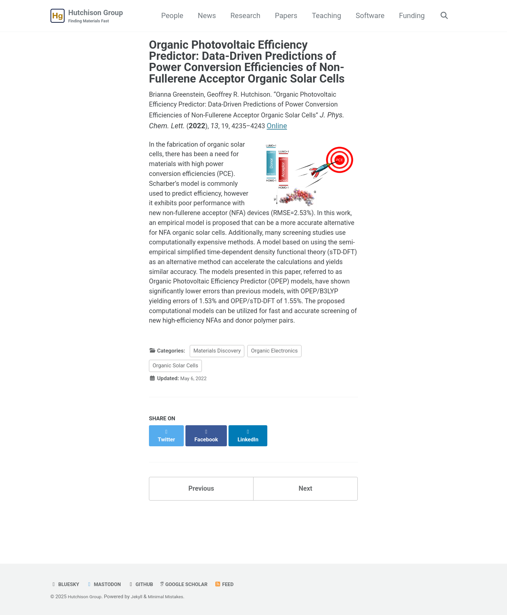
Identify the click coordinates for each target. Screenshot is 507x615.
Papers (283, 16)
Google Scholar (193, 584)
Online (330, 128)
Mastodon (107, 584)
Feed (237, 584)
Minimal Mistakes (172, 597)
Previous (201, 529)
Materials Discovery (217, 397)
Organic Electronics (274, 397)
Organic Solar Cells (175, 412)
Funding (409, 16)
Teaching (323, 16)
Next (305, 529)
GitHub (147, 584)
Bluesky (66, 584)
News (204, 16)
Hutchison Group (95, 17)
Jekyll (140, 597)
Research (242, 16)
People (169, 16)
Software (367, 16)
